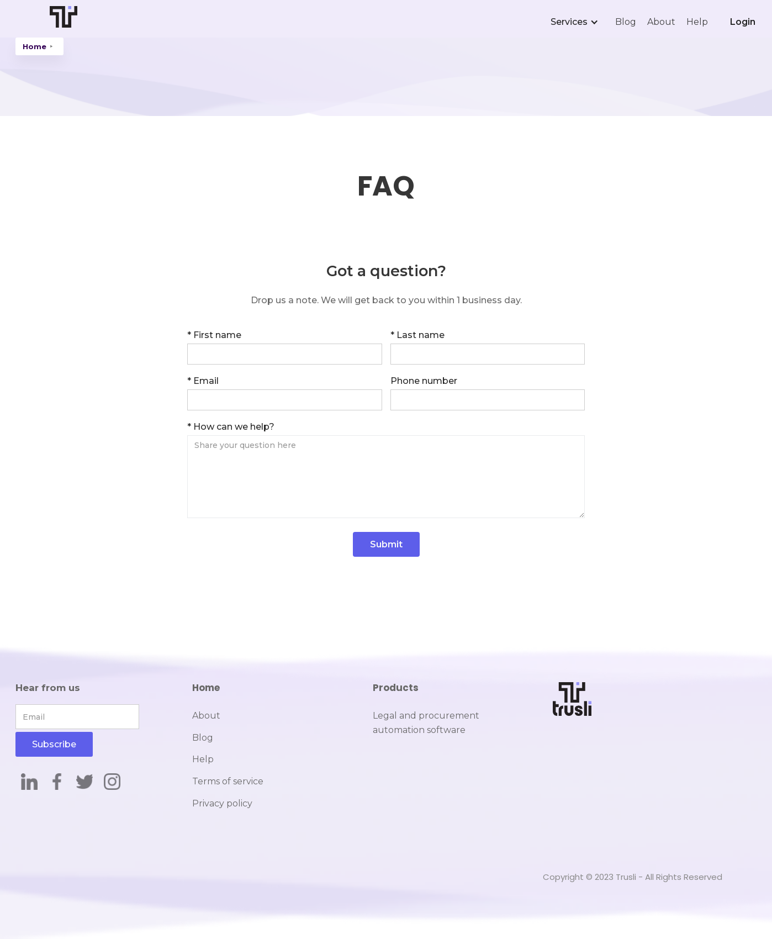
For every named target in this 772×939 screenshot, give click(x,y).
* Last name (417, 335)
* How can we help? (230, 426)
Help (697, 22)
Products (396, 687)
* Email (203, 381)
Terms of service (227, 781)
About (661, 22)
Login (742, 22)
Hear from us (47, 687)
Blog (625, 22)
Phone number (423, 381)
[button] (577, 22)
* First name (214, 335)
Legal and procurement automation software (426, 722)
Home (34, 46)
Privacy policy (222, 803)
